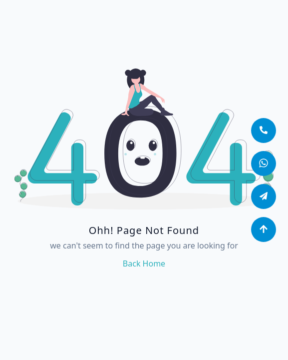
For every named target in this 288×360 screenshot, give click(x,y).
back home (144, 263)
